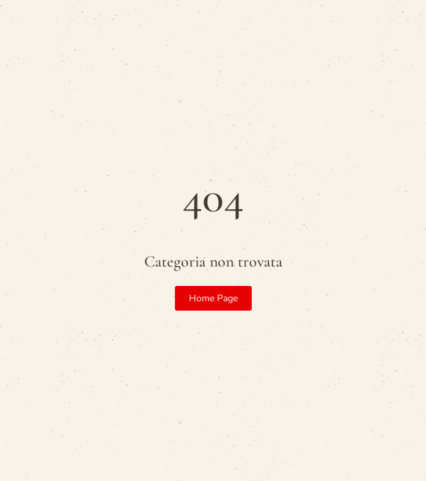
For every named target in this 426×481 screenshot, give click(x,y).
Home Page (213, 298)
